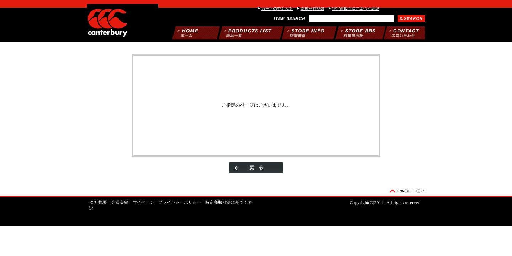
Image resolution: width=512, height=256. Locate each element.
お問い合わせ (404, 32)
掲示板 (360, 32)
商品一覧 (251, 32)
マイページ (143, 202)
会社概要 (98, 202)
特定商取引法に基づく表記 (355, 8)
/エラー (122, 21)
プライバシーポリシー (179, 202)
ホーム (196, 32)
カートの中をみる (277, 8)
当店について (309, 32)
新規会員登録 (312, 8)
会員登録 (119, 202)
